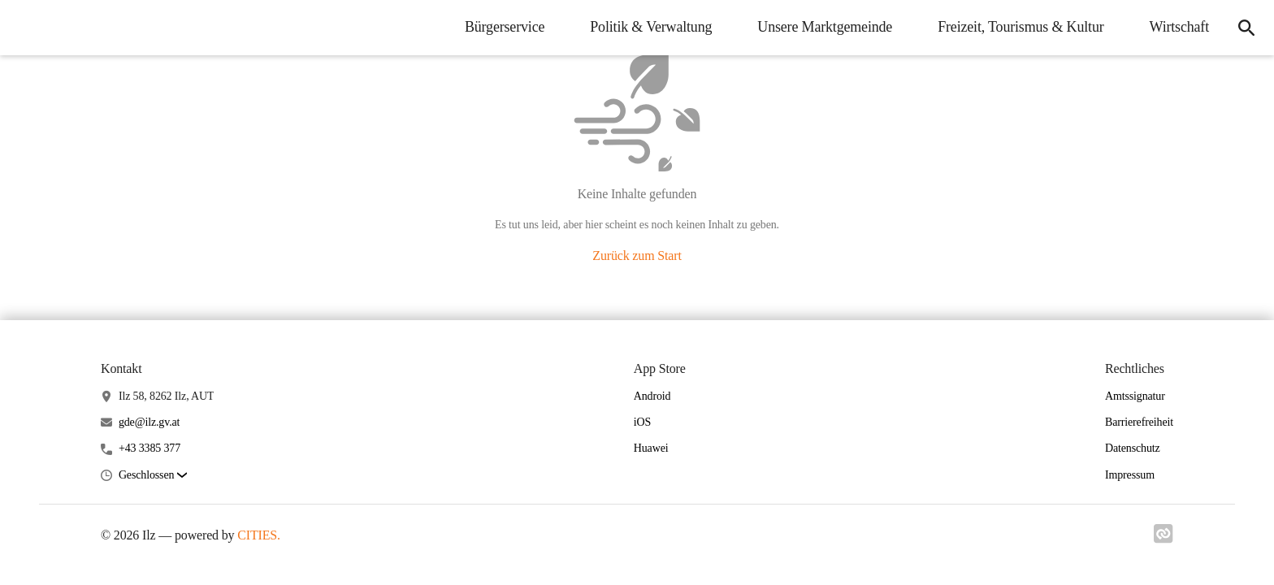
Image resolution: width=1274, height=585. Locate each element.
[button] (153, 475)
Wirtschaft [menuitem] (1179, 27)
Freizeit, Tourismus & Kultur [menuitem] (1020, 27)
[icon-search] (1246, 28)
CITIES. (258, 535)
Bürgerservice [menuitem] (504, 27)
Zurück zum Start (636, 255)
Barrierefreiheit (1139, 422)
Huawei (651, 448)
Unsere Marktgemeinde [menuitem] (824, 27)
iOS (642, 422)
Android (652, 396)
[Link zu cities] (1163, 539)
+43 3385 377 (149, 448)
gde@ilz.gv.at (149, 422)
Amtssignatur (1135, 396)
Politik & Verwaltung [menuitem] (651, 27)
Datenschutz (1132, 448)
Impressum (1130, 475)
